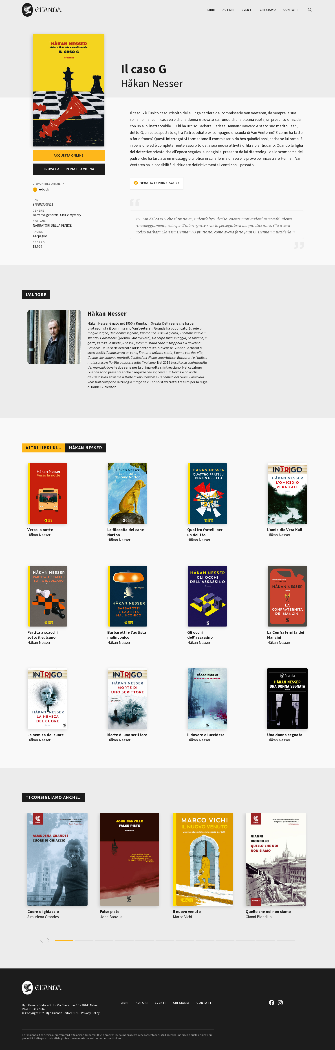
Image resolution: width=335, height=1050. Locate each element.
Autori (229, 10)
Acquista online (69, 155)
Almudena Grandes (43, 917)
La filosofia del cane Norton (125, 532)
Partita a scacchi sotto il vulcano (42, 635)
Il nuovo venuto (187, 912)
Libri (211, 10)
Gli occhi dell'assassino (200, 635)
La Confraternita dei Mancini (285, 635)
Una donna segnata (284, 735)
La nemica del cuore (45, 735)
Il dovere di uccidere (206, 735)
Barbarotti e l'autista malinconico (126, 635)
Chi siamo (268, 10)
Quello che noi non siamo (268, 912)
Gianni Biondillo (259, 917)
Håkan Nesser (152, 83)
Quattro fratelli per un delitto (205, 532)
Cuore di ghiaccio (43, 912)
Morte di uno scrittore (127, 735)
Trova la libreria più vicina (68, 169)
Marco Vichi (182, 917)
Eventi (247, 10)
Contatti (291, 10)
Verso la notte (40, 530)
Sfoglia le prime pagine (160, 183)
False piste (109, 912)
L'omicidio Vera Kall (284, 530)
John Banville (111, 917)
